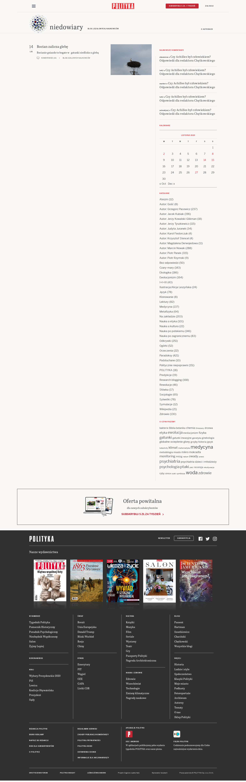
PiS (31, 681)
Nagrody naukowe (136, 698)
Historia (179, 665)
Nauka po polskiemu (171, 331)
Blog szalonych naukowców (76, 58)
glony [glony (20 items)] (186, 442)
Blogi (177, 617)
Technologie (133, 689)
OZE (80, 679)
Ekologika (165, 273)
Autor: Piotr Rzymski (171, 258)
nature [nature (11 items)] (185, 457)
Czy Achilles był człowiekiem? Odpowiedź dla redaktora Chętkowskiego (187, 59)
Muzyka (130, 627)
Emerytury (84, 665)
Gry (128, 651)
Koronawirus (36, 659)
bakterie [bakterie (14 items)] (163, 428)
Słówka (163, 390)
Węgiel (82, 674)
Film (128, 632)
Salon (32, 642)
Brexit (81, 623)
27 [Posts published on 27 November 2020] (196, 173)
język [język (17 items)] (210, 442)
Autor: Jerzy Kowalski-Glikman (177, 219)
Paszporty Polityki (136, 656)
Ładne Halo (135, 774)
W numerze (34, 617)
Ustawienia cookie (87, 752)
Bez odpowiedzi (169, 263)
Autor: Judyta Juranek (172, 229)
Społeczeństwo (182, 674)
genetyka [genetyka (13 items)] (196, 438)
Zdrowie (164, 414)
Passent (178, 623)
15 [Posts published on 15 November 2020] (212, 160)
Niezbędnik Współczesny (43, 637)
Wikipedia (165, 410)
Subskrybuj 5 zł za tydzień (140, 514)
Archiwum (180, 698)
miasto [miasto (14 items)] (177, 452)
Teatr (129, 646)
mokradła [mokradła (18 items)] (195, 453)
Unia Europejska (87, 627)
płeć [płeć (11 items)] (191, 468)
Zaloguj (209, 6)
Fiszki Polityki (181, 742)
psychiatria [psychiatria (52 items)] (169, 461)
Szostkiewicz (181, 632)
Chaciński (180, 637)
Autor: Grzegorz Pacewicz (174, 209)
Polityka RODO (85, 747)
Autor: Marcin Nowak (172, 249)
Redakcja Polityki (38, 729)
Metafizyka (166, 312)
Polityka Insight (67, 774)
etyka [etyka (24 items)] (163, 433)
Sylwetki (164, 400)
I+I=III (163, 283)
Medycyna (165, 307)
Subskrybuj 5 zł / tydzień (182, 6)
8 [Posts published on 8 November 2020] (213, 154)
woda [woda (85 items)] (192, 473)
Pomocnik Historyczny (42, 627)
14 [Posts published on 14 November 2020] (204, 160)
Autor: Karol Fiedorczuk (173, 234)
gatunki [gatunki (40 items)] (165, 438)
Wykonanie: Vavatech (159, 774)
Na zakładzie (167, 317)
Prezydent (35, 695)
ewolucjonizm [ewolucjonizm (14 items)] (190, 433)
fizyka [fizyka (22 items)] (202, 433)
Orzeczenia (166, 351)
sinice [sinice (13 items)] (168, 474)
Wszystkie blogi (183, 646)
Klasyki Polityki (183, 679)
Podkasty (179, 689)
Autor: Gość (166, 205)
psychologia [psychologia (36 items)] (169, 467)
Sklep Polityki (182, 717)
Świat (80, 617)
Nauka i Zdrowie (134, 673)
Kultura (130, 617)
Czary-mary (166, 268)
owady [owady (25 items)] (193, 457)
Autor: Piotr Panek (170, 253)
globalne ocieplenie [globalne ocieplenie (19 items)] (171, 442)
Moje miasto (181, 684)
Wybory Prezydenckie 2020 (44, 676)
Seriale (130, 637)
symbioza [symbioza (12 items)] (181, 474)
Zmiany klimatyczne (137, 693)
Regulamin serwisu (87, 729)
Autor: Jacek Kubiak (171, 214)
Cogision (127, 774)
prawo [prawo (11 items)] (201, 457)
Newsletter (164, 539)
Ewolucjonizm (167, 278)
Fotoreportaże (182, 693)
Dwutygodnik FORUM (38, 774)
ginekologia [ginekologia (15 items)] (208, 438)
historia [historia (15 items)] (202, 442)
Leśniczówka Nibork (96, 774)
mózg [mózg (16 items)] (179, 457)
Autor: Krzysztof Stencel (174, 239)
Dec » (171, 184)
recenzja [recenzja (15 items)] (198, 467)
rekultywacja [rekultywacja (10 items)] (209, 468)
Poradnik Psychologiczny (43, 632)
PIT (80, 670)
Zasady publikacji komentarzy (93, 735)
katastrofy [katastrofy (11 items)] (163, 449)
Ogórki (163, 346)
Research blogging (170, 380)
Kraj (31, 670)
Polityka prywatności (89, 741)
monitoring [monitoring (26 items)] (167, 457)
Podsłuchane (167, 361)
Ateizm (163, 200)
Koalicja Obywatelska (41, 691)
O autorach (207, 30)
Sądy (32, 700)
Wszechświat (133, 684)
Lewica (33, 686)
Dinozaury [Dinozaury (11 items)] (200, 429)
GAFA (81, 684)
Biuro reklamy (36, 735)
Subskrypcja (183, 539)
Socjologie (165, 395)
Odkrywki (165, 341)
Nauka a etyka (168, 322)
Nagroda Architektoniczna (141, 661)
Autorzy (179, 703)
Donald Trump (86, 632)
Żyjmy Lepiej (36, 646)
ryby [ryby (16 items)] (162, 474)
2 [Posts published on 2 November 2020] (164, 154)
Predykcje (165, 375)
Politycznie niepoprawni (173, 366)
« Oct (162, 184)
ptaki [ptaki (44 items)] (184, 467)
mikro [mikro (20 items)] (184, 453)
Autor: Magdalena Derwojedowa (178, 244)
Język (162, 292)
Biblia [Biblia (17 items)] (172, 428)
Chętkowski (181, 642)
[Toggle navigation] (33, 6)
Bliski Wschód (86, 637)
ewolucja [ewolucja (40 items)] (175, 433)
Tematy (178, 708)
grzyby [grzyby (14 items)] (194, 442)
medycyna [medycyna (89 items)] (202, 448)
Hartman (179, 627)
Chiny (81, 646)
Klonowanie (166, 297)
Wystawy (131, 642)
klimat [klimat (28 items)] (173, 448)
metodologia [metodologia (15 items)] (166, 452)
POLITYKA (165, 371)
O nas (177, 712)
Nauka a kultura (169, 327)
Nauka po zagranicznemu (174, 336)
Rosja (81, 642)
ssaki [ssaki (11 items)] (174, 474)
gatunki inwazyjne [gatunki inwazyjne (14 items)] (182, 438)
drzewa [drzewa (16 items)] (209, 428)
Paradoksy (165, 356)
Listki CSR (83, 689)
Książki (130, 623)
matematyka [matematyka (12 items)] (184, 448)
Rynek (81, 659)
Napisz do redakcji (38, 741)
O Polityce (34, 752)
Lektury (164, 302)
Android (135, 742)
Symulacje (165, 405)
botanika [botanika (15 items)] (180, 428)
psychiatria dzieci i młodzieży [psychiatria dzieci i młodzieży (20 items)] (199, 462)
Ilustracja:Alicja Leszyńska (175, 288)
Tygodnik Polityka (39, 623)
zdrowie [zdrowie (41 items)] (205, 473)
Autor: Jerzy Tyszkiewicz (174, 224)
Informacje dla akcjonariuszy (93, 758)
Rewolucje (165, 385)
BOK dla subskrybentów (41, 747)
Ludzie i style (181, 670)
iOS (127, 742)
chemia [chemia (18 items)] (190, 428)
